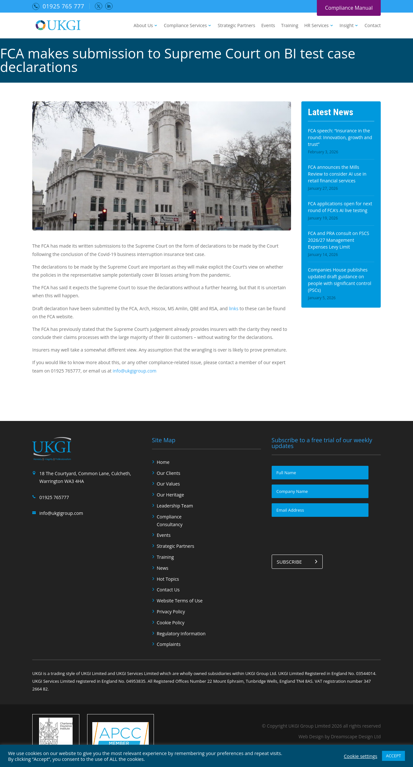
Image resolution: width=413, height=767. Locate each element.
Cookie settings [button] (361, 756)
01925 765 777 (63, 6)
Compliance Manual (349, 7)
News (162, 568)
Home (163, 462)
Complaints (169, 644)
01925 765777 (54, 497)
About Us (143, 25)
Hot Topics (168, 579)
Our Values (168, 484)
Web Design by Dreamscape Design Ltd (339, 736)
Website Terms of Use (180, 601)
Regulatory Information (181, 633)
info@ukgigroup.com (134, 371)
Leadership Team (175, 506)
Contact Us (168, 590)
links (233, 308)
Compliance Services (185, 25)
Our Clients (168, 473)
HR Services (316, 25)
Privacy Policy (171, 611)
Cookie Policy (171, 622)
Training (289, 25)
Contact (373, 25)
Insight (346, 25)
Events (268, 25)
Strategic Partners (236, 25)
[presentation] (321, 534)
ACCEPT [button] (393, 756)
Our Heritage (170, 495)
